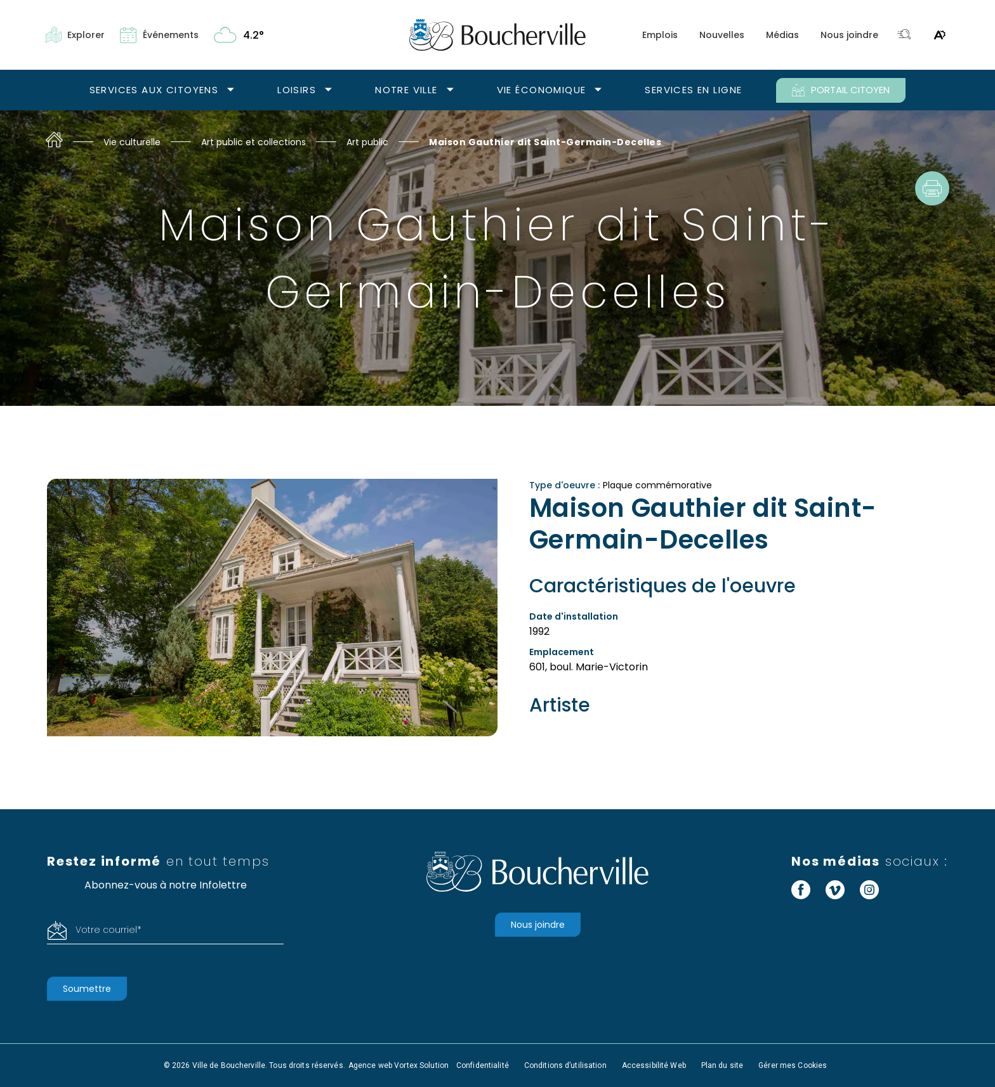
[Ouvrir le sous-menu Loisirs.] (328, 90)
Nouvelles (721, 35)
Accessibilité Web (654, 1065)
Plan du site (722, 1065)
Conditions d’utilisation (565, 1065)
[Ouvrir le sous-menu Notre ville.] (450, 90)
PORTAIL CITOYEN (841, 90)
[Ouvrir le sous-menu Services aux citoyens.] (230, 90)
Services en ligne (693, 89)
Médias (782, 35)
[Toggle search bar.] (904, 35)
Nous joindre (849, 35)
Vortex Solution (421, 1065)
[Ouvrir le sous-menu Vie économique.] (598, 90)
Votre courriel (109, 929)
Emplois (660, 35)
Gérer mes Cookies (792, 1065)
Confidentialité (482, 1065)
